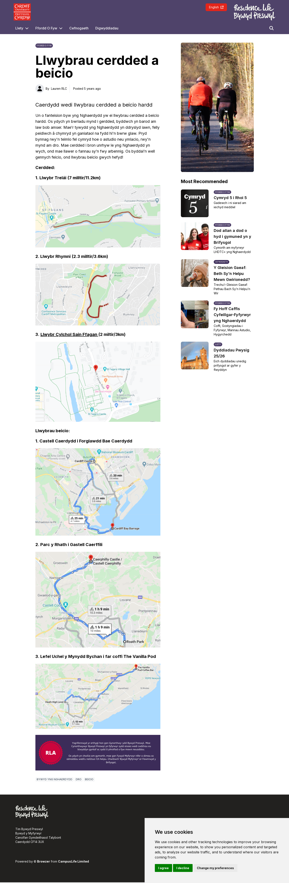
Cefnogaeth (79, 28)
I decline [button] (182, 868)
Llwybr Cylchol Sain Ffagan (69, 334)
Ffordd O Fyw (46, 28)
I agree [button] (163, 868)
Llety (19, 28)
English (216, 7)
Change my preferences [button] (215, 868)
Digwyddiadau (106, 28)
